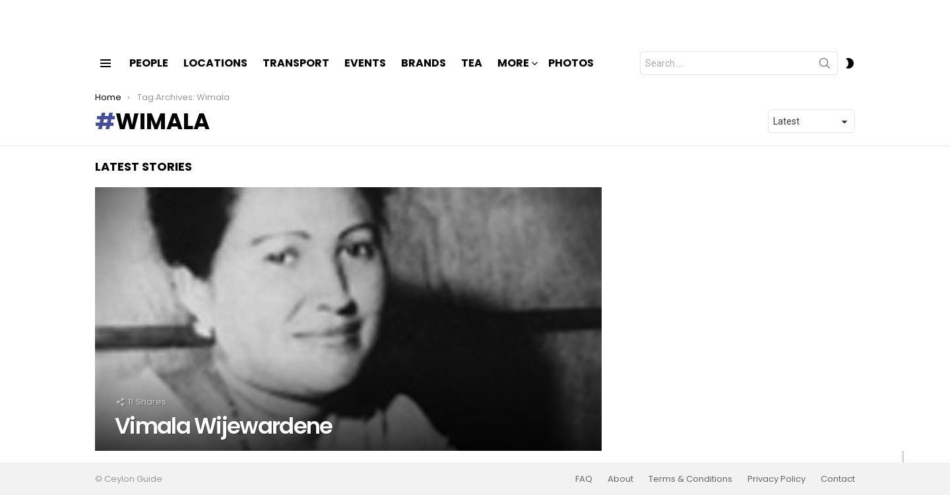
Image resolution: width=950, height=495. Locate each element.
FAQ (583, 479)
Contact (838, 479)
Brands (423, 74)
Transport (296, 74)
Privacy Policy (776, 479)
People (148, 74)
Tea (471, 74)
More (513, 75)
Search (824, 77)
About (620, 479)
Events (365, 74)
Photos (571, 74)
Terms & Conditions (690, 479)
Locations (215, 74)
